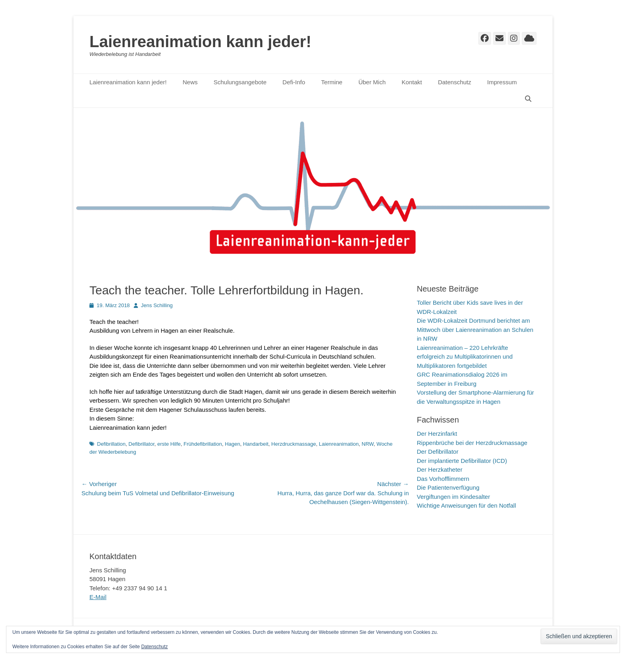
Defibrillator (142, 444)
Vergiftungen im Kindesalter (453, 496)
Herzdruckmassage (293, 444)
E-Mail (98, 596)
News (190, 82)
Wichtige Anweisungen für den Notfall (466, 505)
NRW (368, 444)
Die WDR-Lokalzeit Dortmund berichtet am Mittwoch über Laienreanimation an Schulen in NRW (475, 329)
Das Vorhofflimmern (443, 478)
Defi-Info (294, 82)
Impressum (502, 82)
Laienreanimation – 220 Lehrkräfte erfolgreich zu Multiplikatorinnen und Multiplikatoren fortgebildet (465, 356)
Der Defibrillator (437, 451)
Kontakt (412, 82)
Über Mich (372, 82)
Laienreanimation (339, 444)
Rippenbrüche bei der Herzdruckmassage (472, 442)
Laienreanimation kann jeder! (200, 41)
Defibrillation (111, 444)
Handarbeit (256, 444)
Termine (331, 82)
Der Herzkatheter (439, 469)
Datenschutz (454, 82)
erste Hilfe (169, 444)
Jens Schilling (157, 305)
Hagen (232, 444)
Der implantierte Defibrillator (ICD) (462, 460)
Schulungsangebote (240, 82)
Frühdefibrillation (203, 444)
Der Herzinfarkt (437, 433)
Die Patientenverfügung (448, 487)
